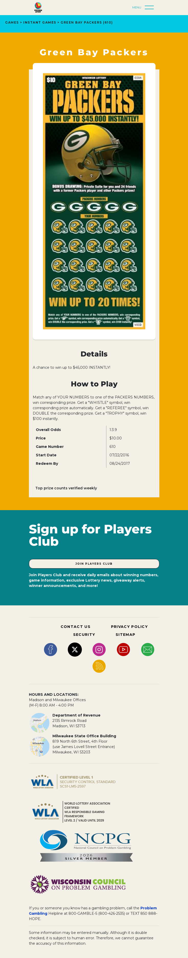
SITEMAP (125, 634)
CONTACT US (76, 626)
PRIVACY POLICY (129, 626)
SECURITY (84, 634)
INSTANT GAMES (39, 22)
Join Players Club (94, 563)
